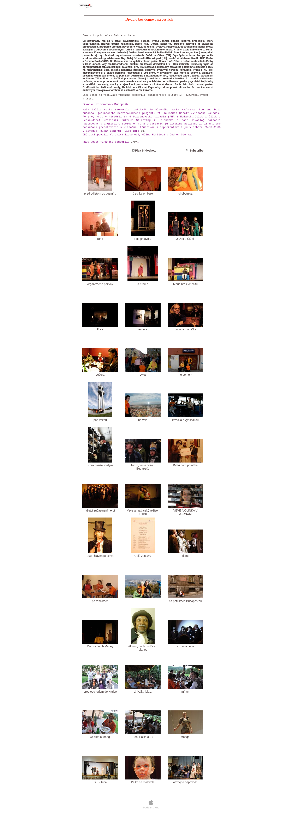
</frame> (149, 808)
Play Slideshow (145, 150)
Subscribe (196, 150)
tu (142, 131)
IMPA (134, 141)
